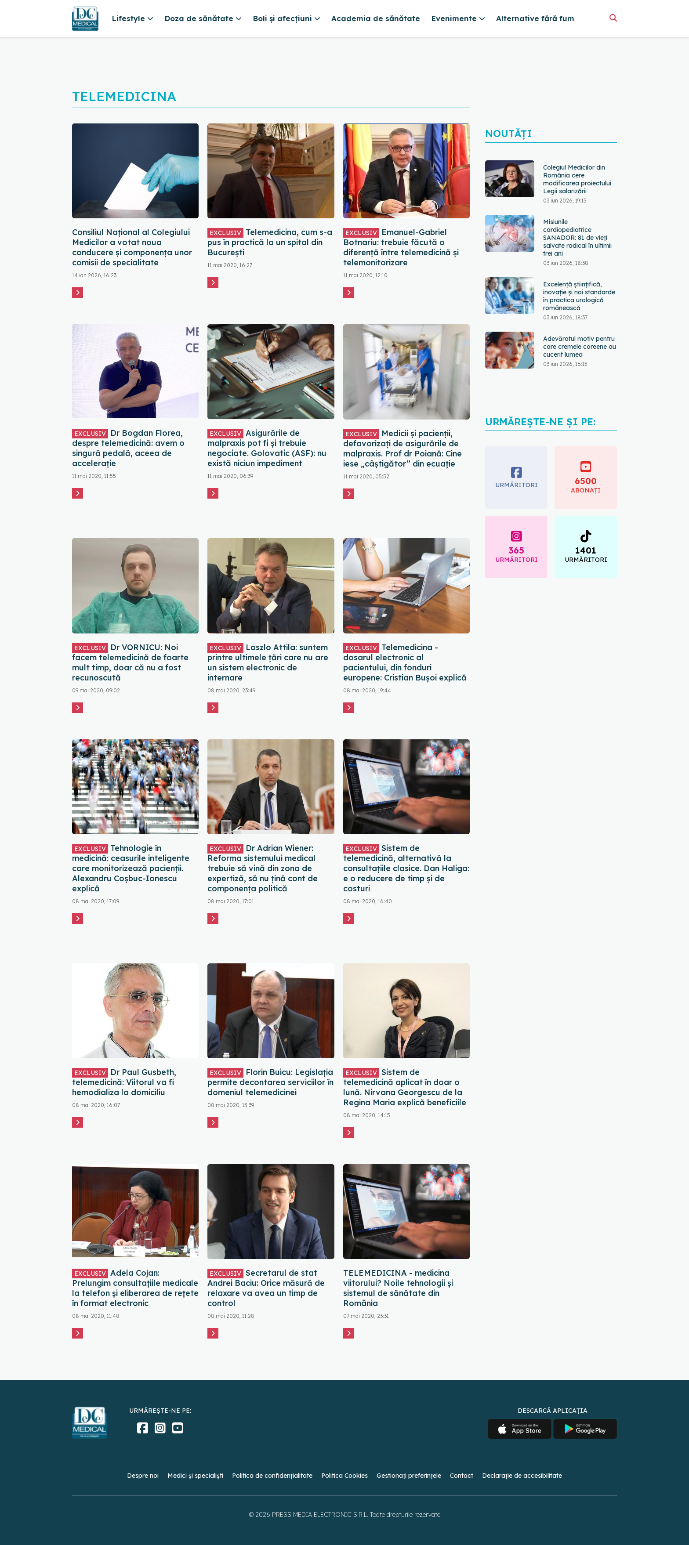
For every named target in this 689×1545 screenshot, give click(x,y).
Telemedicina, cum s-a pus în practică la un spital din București (269, 242)
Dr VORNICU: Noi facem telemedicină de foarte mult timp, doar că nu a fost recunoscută (130, 662)
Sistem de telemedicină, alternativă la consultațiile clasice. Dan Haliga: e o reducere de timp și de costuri (406, 868)
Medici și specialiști (195, 1476)
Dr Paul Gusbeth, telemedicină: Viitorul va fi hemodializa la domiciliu (124, 1082)
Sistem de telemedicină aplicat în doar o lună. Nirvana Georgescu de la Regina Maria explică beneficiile (404, 1087)
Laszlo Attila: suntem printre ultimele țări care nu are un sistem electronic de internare (267, 662)
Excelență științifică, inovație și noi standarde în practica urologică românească (579, 296)
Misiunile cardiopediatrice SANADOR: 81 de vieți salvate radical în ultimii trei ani (577, 237)
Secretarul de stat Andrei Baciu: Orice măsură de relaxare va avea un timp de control (266, 1288)
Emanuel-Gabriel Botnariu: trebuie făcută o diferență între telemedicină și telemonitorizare (401, 247)
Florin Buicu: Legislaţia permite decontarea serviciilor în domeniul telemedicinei (270, 1082)
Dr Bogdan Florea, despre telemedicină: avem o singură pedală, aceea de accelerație (128, 448)
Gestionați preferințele (409, 1476)
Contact (461, 1476)
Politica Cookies (344, 1476)
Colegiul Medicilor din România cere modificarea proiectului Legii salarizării (577, 179)
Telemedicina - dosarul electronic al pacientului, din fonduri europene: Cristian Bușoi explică (405, 662)
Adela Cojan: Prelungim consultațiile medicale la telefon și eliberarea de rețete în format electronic (135, 1288)
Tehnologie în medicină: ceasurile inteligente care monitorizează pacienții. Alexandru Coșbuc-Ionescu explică (130, 868)
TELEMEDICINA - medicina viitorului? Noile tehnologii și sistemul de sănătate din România (398, 1288)
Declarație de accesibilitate (522, 1476)
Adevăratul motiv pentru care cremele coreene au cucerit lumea (579, 346)
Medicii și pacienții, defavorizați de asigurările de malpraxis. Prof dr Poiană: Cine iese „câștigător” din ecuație (402, 448)
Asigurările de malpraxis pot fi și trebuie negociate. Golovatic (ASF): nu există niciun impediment (266, 448)
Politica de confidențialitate (272, 1476)
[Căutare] (613, 18)
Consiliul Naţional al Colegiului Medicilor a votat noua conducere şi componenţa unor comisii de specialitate (132, 247)
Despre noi (143, 1476)
